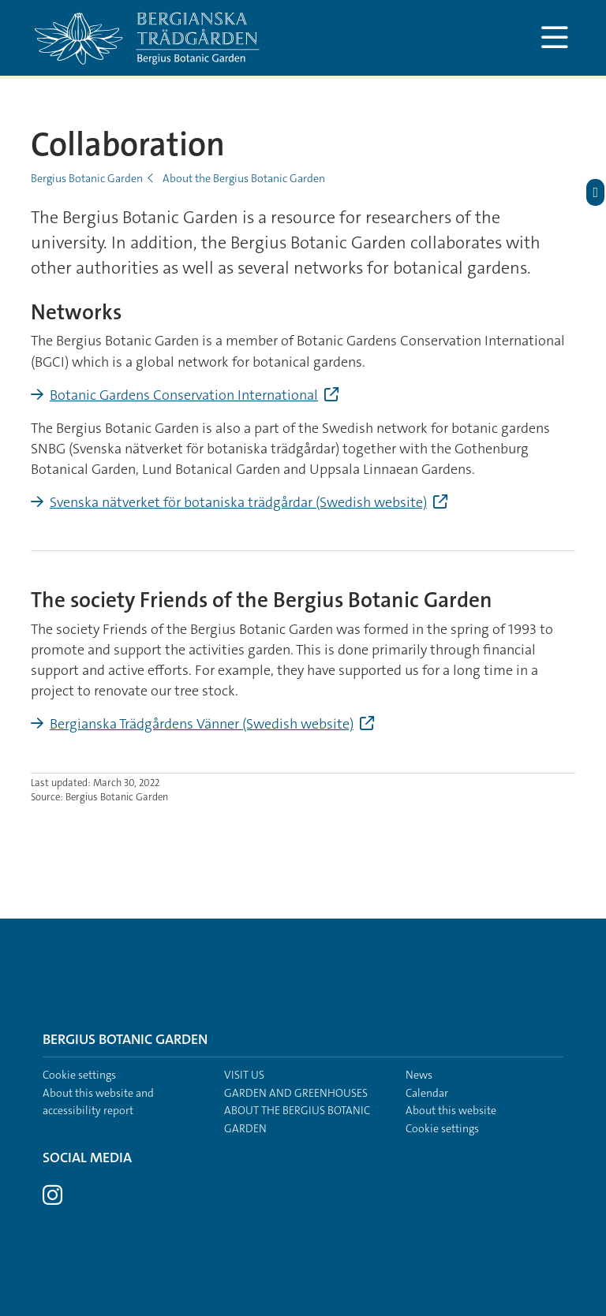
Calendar (427, 1093)
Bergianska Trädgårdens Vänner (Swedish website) (202, 723)
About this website (451, 1110)
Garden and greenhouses (296, 1093)
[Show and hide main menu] (554, 38)
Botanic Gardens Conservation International (184, 395)
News (419, 1075)
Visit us (244, 1075)
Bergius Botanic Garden (87, 178)
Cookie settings (79, 1075)
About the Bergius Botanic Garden (244, 178)
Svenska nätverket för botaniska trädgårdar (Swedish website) (238, 502)
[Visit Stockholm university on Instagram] (52, 1199)
